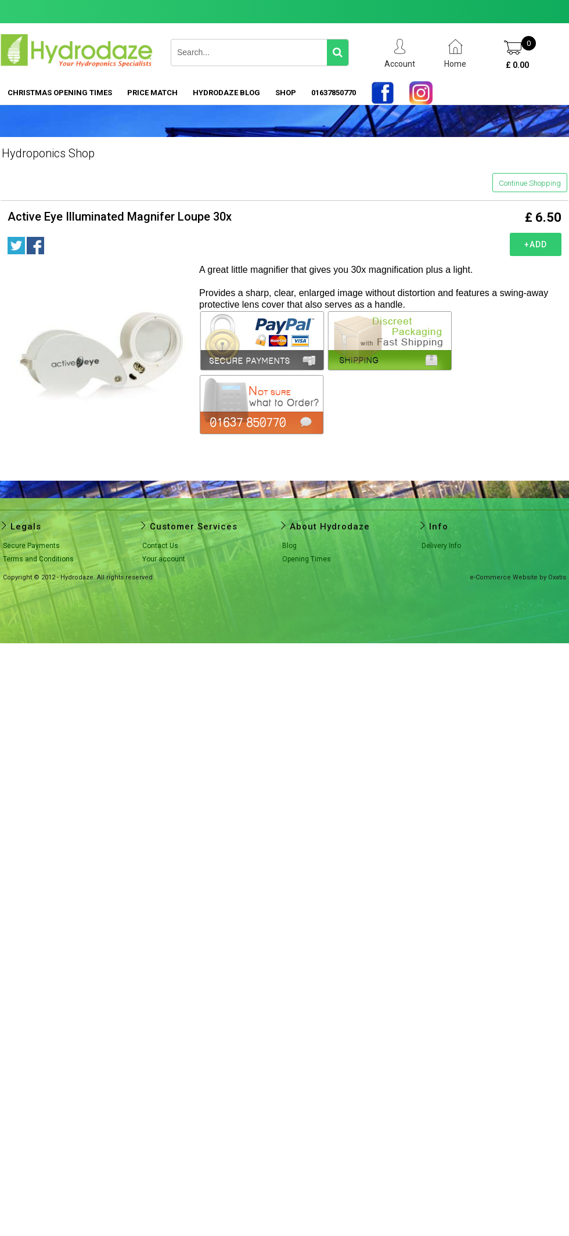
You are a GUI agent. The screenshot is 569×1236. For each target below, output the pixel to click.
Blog (289, 546)
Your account (163, 559)
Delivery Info (441, 546)
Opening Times (306, 559)
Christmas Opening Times (60, 92)
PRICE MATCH (152, 92)
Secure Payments (31, 546)
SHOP (285, 92)
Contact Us (160, 546)
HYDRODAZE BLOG (226, 92)
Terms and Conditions (38, 559)
